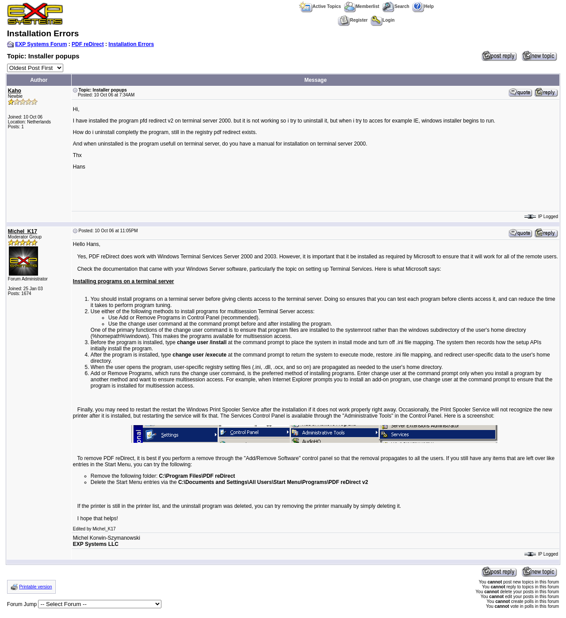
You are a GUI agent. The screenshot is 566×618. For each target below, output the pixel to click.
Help (423, 6)
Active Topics (320, 6)
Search (395, 6)
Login (382, 20)
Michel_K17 (22, 231)
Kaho (14, 91)
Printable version (35, 586)
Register (352, 20)
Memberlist (361, 6)
